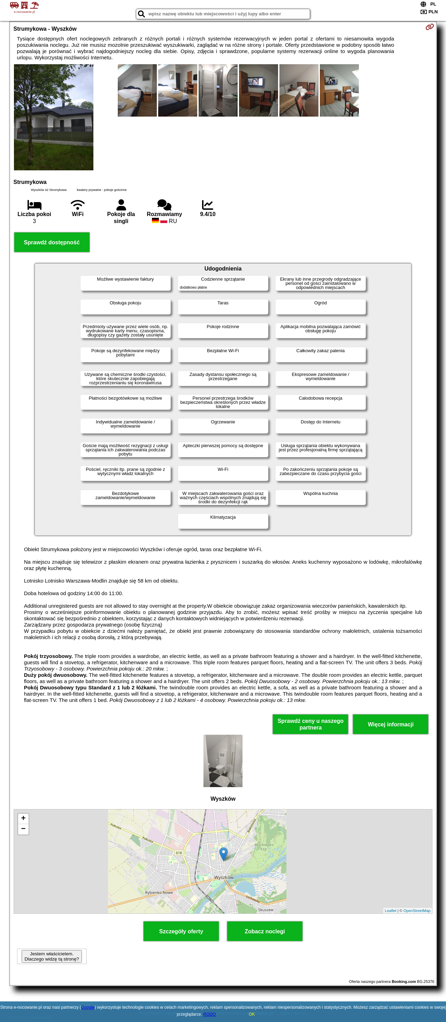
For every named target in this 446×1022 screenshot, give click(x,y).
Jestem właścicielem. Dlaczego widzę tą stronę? (51, 956)
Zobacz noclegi (265, 931)
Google (88, 1007)
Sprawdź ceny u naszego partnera (311, 724)
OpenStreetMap (417, 911)
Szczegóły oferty (181, 931)
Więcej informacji (391, 724)
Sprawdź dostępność (52, 242)
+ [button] (23, 819)
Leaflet (391, 911)
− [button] (23, 829)
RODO (209, 1014)
